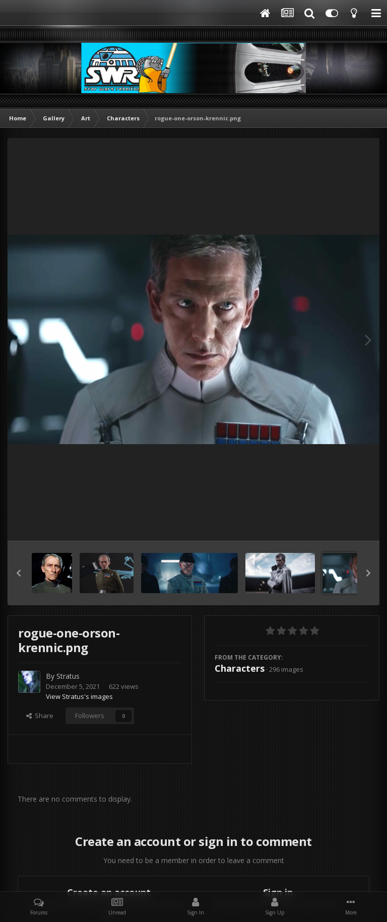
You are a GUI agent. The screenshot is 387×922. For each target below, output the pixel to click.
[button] (19, 573)
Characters (240, 668)
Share (39, 715)
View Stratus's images (79, 696)
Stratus (68, 676)
